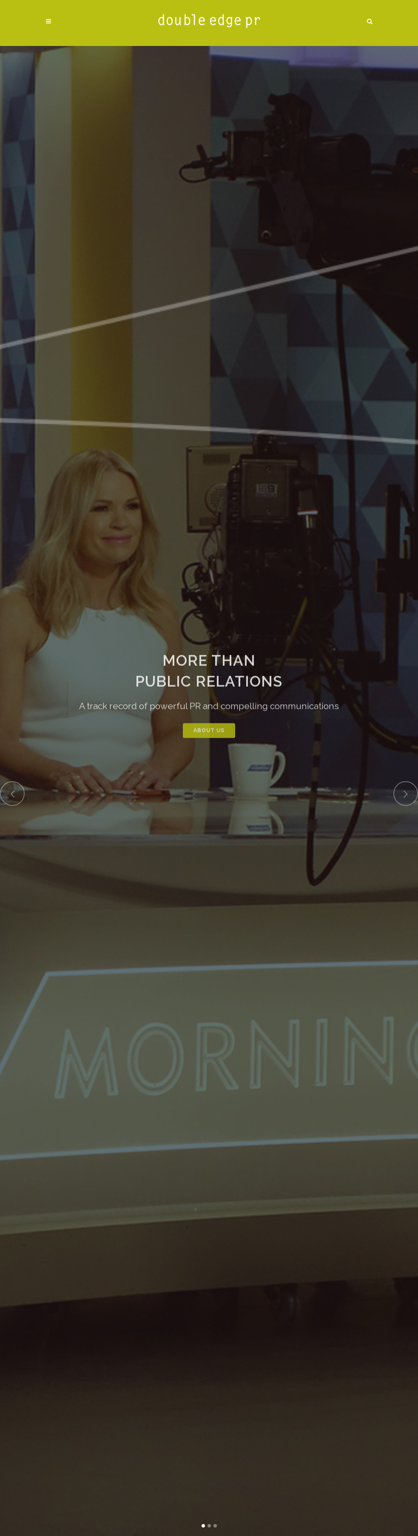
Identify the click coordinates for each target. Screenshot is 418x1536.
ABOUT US (209, 739)
